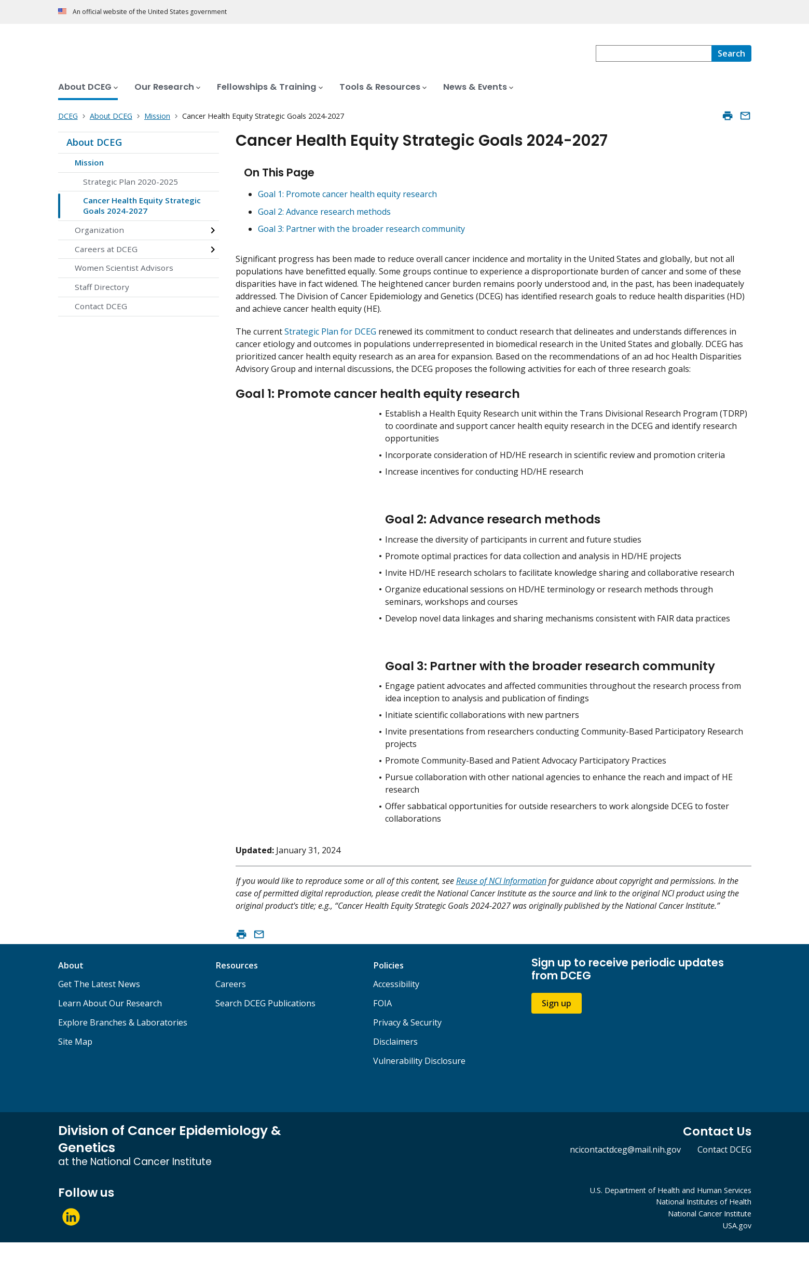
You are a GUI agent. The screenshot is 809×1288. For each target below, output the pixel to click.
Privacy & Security (407, 1068)
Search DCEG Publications (265, 1049)
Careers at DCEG (106, 249)
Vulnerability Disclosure (419, 1107)
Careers (230, 1030)
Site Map (75, 1087)
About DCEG (94, 142)
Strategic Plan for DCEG (330, 331)
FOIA (382, 1049)
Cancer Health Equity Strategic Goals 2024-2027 (142, 205)
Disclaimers (395, 1087)
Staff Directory (102, 287)
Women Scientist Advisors (124, 267)
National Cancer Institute (709, 1260)
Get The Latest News (99, 1030)
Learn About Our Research (110, 1049)
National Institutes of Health (703, 1248)
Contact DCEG (101, 306)
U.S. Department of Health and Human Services (670, 1236)
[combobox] (653, 53)
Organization (99, 230)
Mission (89, 162)
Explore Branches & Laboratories (122, 1068)
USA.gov (737, 1272)
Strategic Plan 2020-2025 (130, 181)
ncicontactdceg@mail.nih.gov (625, 1195)
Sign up (556, 1049)
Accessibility (396, 1030)
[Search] (731, 53)
